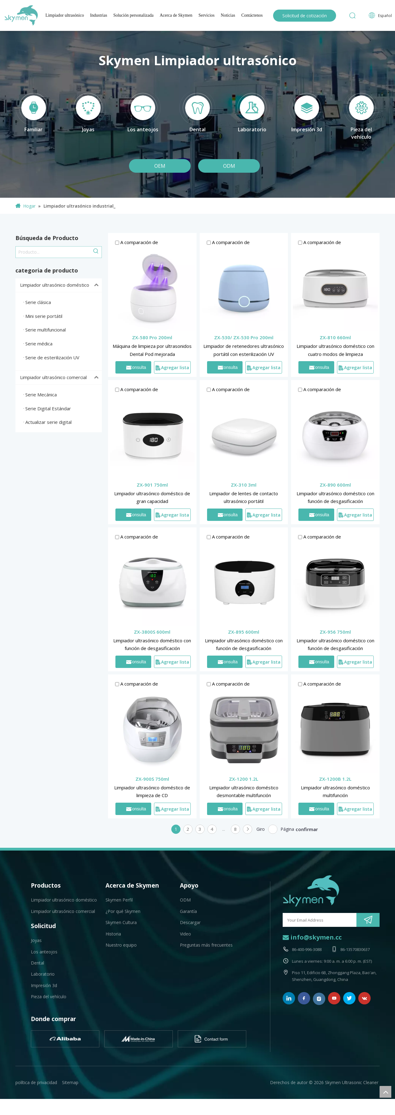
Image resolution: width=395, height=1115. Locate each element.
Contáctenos (252, 15)
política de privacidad (36, 1082)
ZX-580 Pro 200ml (152, 337)
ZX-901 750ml (152, 485)
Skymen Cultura (121, 922)
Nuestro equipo (121, 945)
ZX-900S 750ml (152, 779)
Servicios (206, 15)
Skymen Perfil (119, 900)
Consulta (136, 367)
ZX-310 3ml (243, 485)
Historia (113, 934)
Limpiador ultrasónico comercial (61, 377)
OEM (159, 166)
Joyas (36, 940)
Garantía (188, 911)
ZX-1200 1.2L (243, 779)
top (385, 1092)
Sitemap (70, 1082)
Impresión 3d (44, 985)
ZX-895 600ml (243, 632)
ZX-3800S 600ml (152, 632)
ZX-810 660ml (335, 337)
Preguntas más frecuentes (206, 945)
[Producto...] (53, 252)
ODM (229, 166)
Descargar (190, 922)
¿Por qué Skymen (123, 911)
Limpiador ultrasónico (64, 15)
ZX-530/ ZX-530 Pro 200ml (243, 337)
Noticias (228, 15)
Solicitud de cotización (304, 16)
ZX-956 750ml (335, 632)
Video (185, 934)
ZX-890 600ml (335, 485)
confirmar (307, 829)
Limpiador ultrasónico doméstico (61, 285)
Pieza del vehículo (48, 996)
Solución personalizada (133, 15)
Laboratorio (43, 974)
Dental (37, 963)
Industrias (98, 15)
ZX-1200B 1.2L (335, 779)
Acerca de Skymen (176, 15)
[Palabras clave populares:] (96, 252)
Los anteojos (44, 952)
